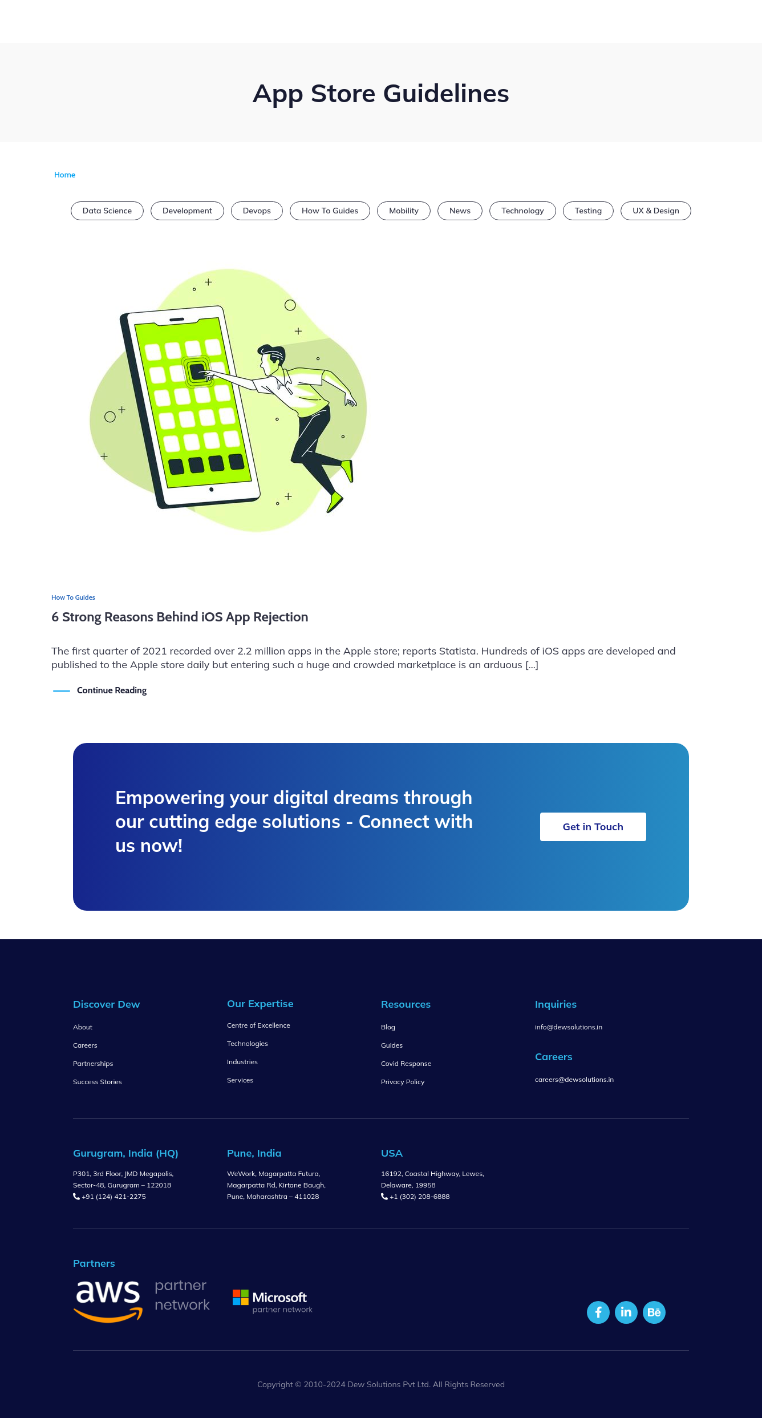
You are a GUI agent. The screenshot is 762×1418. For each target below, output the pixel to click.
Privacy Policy (402, 1081)
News (460, 210)
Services (240, 1080)
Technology (522, 210)
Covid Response (406, 1063)
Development (187, 210)
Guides (392, 1045)
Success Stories (97, 1081)
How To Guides (330, 210)
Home (64, 174)
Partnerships (93, 1063)
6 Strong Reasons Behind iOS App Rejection (180, 616)
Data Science (107, 210)
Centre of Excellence (258, 1025)
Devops (257, 210)
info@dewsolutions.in (568, 1027)
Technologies (247, 1043)
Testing (588, 210)
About (82, 1027)
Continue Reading (112, 690)
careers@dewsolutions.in (574, 1079)
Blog (388, 1027)
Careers (85, 1045)
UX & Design (656, 210)
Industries (242, 1061)
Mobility (404, 210)
